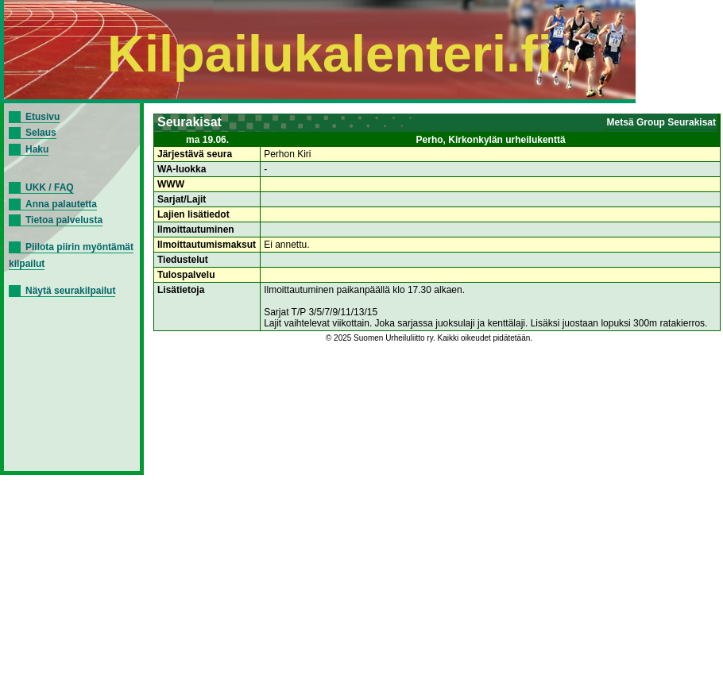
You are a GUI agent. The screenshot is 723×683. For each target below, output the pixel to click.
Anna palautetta (61, 204)
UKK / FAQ (49, 187)
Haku (36, 149)
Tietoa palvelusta (63, 220)
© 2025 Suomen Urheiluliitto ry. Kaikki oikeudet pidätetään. (429, 338)
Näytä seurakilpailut (70, 290)
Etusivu (42, 116)
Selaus (40, 132)
